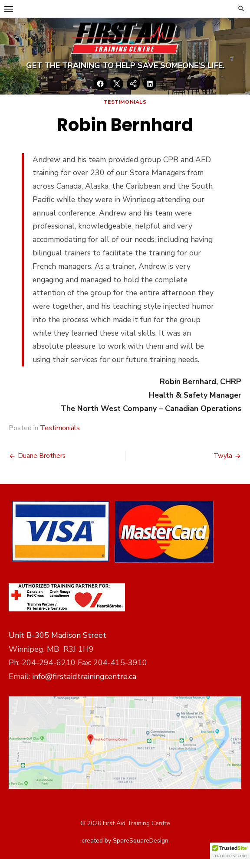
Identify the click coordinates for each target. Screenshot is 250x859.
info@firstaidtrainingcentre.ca (84, 676)
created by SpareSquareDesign (125, 840)
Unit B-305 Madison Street (57, 635)
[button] (230, 851)
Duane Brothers (42, 455)
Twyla (223, 455)
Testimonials (124, 101)
